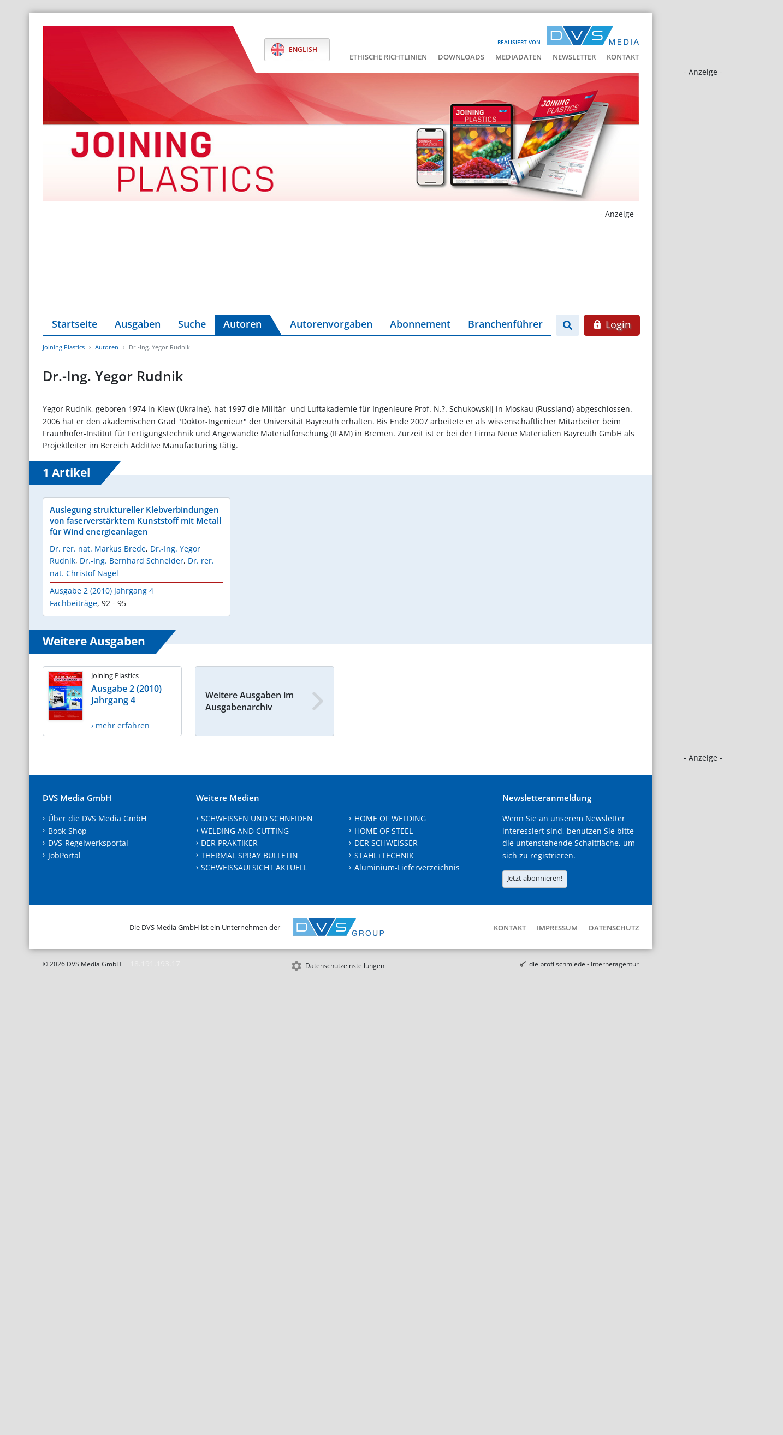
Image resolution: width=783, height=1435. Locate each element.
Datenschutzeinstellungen (344, 965)
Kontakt (623, 57)
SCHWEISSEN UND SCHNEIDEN (257, 818)
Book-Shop (67, 831)
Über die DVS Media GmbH (97, 818)
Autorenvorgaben (331, 323)
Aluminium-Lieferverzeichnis (407, 867)
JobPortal (64, 855)
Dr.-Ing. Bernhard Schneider (131, 560)
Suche (192, 323)
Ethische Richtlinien (388, 57)
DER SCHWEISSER (386, 843)
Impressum (557, 928)
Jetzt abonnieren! (534, 878)
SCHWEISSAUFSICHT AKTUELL (254, 867)
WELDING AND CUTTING (245, 831)
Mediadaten (518, 57)
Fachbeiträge (73, 603)
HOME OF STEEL (383, 831)
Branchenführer (505, 323)
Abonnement (420, 323)
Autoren (242, 323)
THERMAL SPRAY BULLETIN (249, 855)
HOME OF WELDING (390, 818)
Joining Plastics (64, 347)
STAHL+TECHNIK (384, 855)
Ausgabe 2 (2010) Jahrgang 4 (101, 590)
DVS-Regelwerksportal (88, 843)
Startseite (74, 323)
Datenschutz (614, 928)
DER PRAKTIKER (229, 843)
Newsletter (574, 57)
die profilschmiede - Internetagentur (584, 964)
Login (612, 324)
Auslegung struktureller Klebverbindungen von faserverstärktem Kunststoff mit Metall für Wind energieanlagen (135, 520)
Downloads (461, 57)
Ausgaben (138, 323)
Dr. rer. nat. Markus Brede (98, 548)
